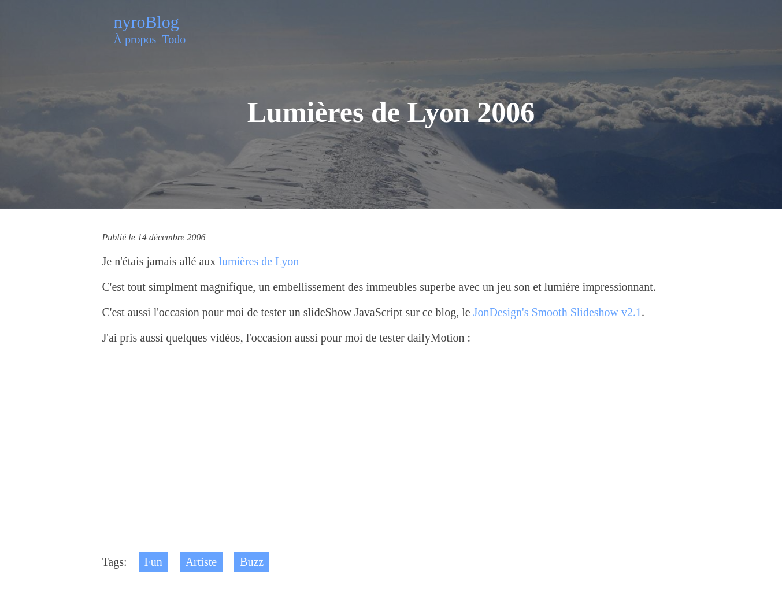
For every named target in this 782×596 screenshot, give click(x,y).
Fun (153, 562)
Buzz (252, 562)
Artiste (201, 562)
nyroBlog (146, 21)
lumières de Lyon (258, 261)
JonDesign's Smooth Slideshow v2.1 (557, 312)
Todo (174, 39)
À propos (135, 39)
